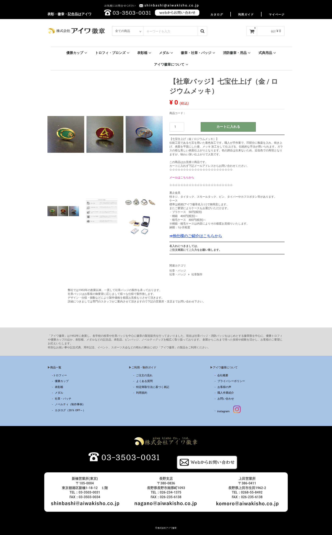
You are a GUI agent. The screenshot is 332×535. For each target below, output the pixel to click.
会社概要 (222, 375)
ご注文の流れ (143, 375)
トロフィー (60, 375)
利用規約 (141, 392)
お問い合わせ (225, 398)
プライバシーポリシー (231, 380)
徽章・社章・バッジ (198, 53)
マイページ (277, 14)
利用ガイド (246, 14)
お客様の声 (224, 386)
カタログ (216, 14)
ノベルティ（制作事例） (70, 404)
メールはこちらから (181, 177)
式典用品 (267, 53)
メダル (166, 53)
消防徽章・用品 (237, 53)
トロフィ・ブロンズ (112, 53)
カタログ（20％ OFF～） (70, 410)
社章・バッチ (63, 398)
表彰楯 (144, 53)
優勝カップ (76, 53)
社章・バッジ (177, 270)
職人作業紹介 (225, 392)
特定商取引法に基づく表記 (152, 386)
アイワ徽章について (171, 64)
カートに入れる (228, 126)
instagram (229, 411)
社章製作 (196, 274)
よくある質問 (144, 380)
